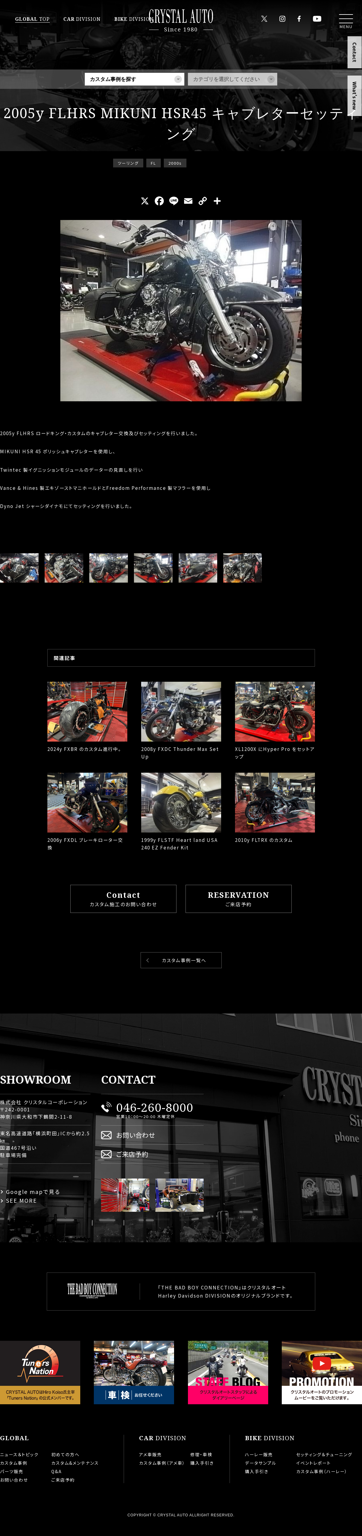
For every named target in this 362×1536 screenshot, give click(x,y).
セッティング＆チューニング (324, 1464)
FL (153, 163)
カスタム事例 (13, 1473)
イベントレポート (313, 1473)
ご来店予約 (238, 908)
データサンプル (260, 1473)
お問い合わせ (135, 1144)
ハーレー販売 (259, 1464)
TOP (32, 19)
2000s (175, 163)
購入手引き (202, 1473)
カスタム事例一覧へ (184, 970)
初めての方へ (65, 1464)
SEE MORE (21, 1210)
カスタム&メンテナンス (75, 1473)
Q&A (56, 1481)
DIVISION (82, 19)
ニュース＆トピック (19, 1464)
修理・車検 (201, 1464)
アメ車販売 (150, 1464)
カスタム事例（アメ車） (162, 1473)
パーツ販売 (12, 1481)
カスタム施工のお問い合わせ (123, 908)
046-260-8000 (154, 1117)
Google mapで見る (33, 1201)
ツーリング (128, 163)
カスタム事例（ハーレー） (322, 1481)
